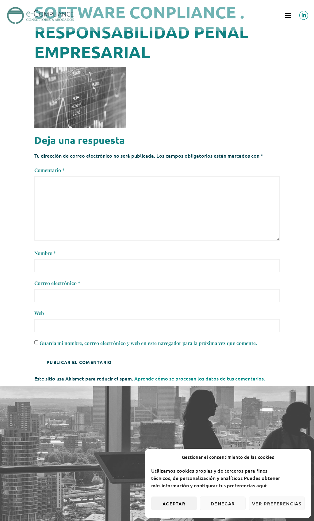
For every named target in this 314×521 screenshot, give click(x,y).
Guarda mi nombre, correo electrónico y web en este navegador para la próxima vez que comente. (148, 343)
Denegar (223, 503)
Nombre (45, 253)
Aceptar (174, 503)
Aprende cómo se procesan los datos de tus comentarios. (199, 378)
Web (39, 313)
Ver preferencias (276, 503)
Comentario (49, 170)
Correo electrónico (57, 283)
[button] (287, 15)
